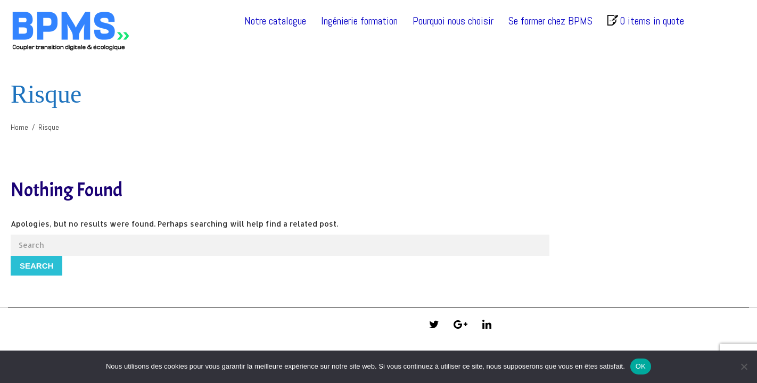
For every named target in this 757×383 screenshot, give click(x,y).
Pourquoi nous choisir (453, 21)
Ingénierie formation (359, 21)
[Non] (743, 366)
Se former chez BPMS (550, 21)
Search (36, 265)
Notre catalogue (275, 21)
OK (641, 366)
